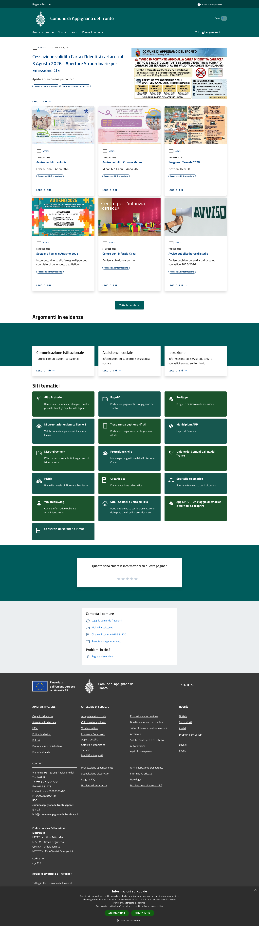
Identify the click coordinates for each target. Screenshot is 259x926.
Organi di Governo (42, 716)
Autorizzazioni (138, 746)
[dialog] (129, 906)
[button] (129, 920)
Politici (36, 740)
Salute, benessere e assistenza (147, 740)
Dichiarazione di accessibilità (146, 785)
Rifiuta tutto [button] (143, 912)
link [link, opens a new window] (161, 906)
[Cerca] (223, 18)
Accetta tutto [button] (117, 913)
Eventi (182, 750)
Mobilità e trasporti (92, 755)
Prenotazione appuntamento (97, 768)
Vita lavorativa (89, 728)
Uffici (35, 728)
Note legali (136, 779)
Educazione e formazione (144, 716)
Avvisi (42, 47)
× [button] (255, 890)
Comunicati (185, 722)
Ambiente (135, 734)
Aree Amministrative (44, 722)
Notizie (183, 716)
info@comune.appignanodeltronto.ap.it (55, 814)
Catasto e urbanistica (93, 745)
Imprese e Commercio (93, 734)
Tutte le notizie (129, 305)
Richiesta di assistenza (94, 785)
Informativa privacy (141, 773)
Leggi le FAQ (88, 779)
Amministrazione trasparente (146, 768)
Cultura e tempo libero (93, 722)
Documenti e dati (42, 752)
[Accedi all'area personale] (210, 4)
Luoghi (183, 745)
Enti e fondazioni (41, 734)
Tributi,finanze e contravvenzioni (148, 728)
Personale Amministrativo (47, 746)
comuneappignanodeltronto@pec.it (53, 805)
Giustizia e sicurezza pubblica (146, 722)
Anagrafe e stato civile (93, 716)
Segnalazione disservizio (95, 773)
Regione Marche (41, 4)
